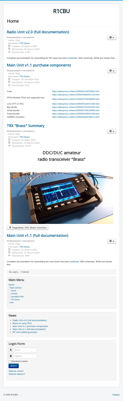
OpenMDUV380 (17, 297)
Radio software (16, 288)
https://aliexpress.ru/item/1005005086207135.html (75, 94)
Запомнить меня (19, 361)
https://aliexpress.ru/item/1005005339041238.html (75, 113)
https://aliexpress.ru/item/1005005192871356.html (75, 104)
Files (11, 302)
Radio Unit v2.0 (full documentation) (38, 31)
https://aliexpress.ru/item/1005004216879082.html (75, 91)
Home (11, 284)
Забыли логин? (16, 371)
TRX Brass (24, 43)
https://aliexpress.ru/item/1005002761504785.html (75, 107)
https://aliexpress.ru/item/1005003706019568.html (75, 110)
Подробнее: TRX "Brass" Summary (27, 227)
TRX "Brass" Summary (25, 125)
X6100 (13, 291)
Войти (14, 366)
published (72, 58)
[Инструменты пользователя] (111, 37)
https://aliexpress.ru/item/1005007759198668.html (75, 99)
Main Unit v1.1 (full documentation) (37, 235)
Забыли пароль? (17, 374)
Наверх (116, 394)
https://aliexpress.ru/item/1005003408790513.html (75, 117)
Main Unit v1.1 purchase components (39, 65)
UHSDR (14, 294)
